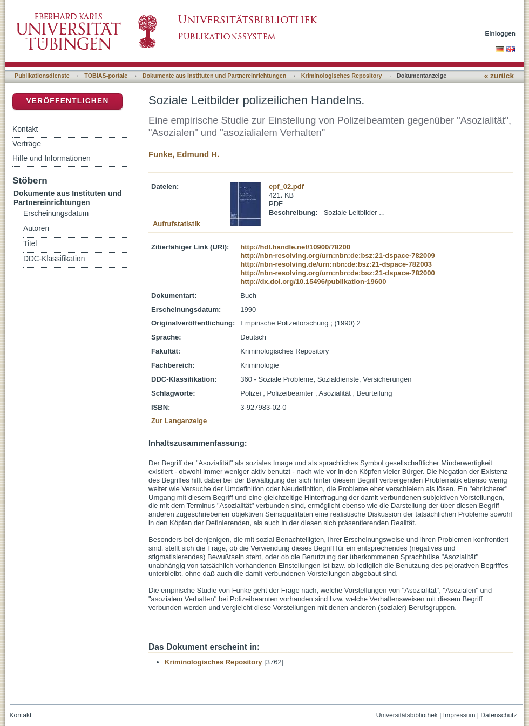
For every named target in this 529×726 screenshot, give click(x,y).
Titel (30, 244)
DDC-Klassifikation (54, 259)
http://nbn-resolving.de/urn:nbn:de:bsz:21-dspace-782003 (336, 264)
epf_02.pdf (286, 186)
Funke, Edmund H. (183, 154)
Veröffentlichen (67, 101)
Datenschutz (498, 715)
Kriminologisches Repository (341, 75)
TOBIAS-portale (105, 75)
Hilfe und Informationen (51, 158)
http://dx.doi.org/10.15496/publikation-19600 (313, 281)
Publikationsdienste (42, 75)
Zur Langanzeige (179, 421)
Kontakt (25, 129)
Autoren (36, 229)
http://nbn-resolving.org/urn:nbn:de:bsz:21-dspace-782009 (337, 256)
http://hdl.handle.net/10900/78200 (295, 247)
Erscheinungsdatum (56, 213)
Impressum (459, 715)
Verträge (26, 143)
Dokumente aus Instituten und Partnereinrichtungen (215, 75)
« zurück (499, 76)
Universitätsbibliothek (407, 715)
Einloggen (500, 33)
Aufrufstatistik (176, 224)
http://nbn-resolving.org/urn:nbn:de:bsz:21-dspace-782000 (337, 273)
